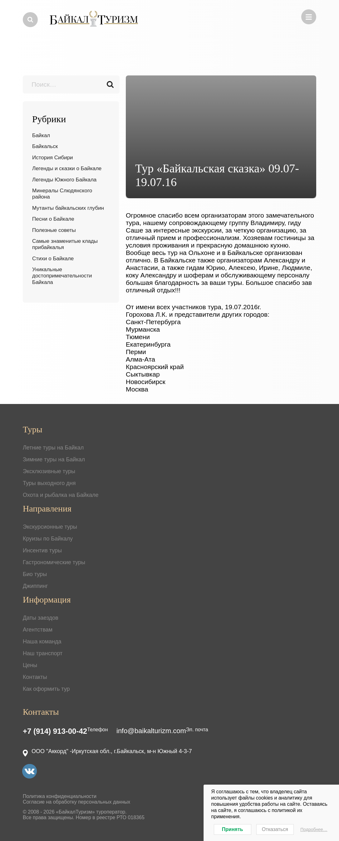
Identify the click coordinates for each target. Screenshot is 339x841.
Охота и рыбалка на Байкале (61, 495)
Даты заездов (40, 618)
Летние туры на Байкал (53, 448)
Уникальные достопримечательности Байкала (62, 276)
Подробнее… (313, 829)
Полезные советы (54, 230)
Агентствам (37, 630)
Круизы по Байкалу (48, 539)
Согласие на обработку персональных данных (76, 802)
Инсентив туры (42, 550)
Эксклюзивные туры (49, 471)
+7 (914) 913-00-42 (55, 731)
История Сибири (52, 158)
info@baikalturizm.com (151, 731)
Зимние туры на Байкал (54, 459)
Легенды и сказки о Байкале (66, 168)
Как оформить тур (46, 689)
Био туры (35, 574)
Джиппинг (35, 586)
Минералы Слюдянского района (62, 194)
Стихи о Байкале (53, 259)
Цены (30, 665)
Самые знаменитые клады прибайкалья (65, 244)
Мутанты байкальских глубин (68, 208)
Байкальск (45, 146)
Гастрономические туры (54, 562)
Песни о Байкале (53, 219)
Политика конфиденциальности (59, 796)
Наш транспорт (42, 653)
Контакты (35, 677)
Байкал (41, 135)
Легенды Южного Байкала (64, 180)
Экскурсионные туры (50, 527)
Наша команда (42, 641)
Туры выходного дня (49, 483)
